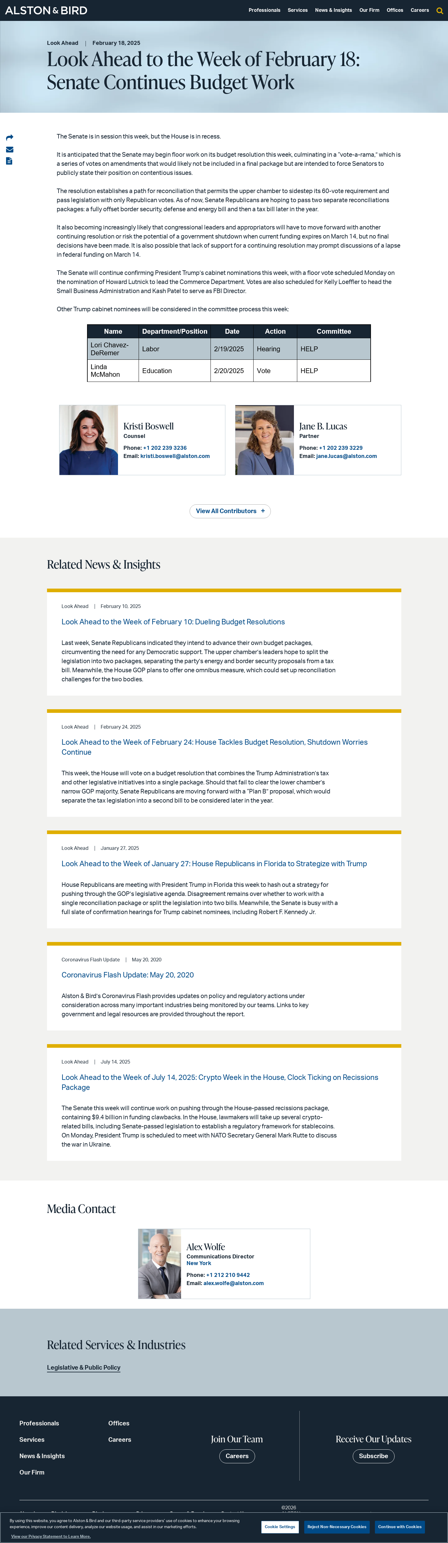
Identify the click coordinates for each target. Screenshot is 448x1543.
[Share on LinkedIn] (9, 138)
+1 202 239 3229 (341, 448)
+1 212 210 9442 (228, 1275)
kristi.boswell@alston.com (175, 456)
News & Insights (333, 10)
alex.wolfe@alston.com (234, 1283)
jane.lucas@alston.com (346, 456)
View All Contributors (226, 511)
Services (298, 10)
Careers (420, 10)
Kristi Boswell (148, 425)
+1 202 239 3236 (165, 448)
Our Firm (369, 10)
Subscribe (373, 1456)
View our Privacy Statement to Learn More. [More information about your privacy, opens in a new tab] (51, 1537)
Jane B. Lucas (323, 425)
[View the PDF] (9, 161)
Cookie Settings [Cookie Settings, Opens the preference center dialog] (280, 1527)
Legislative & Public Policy (83, 1368)
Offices (395, 10)
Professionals (265, 10)
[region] (224, 1527)
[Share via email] (9, 149)
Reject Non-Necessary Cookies (337, 1527)
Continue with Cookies (400, 1527)
